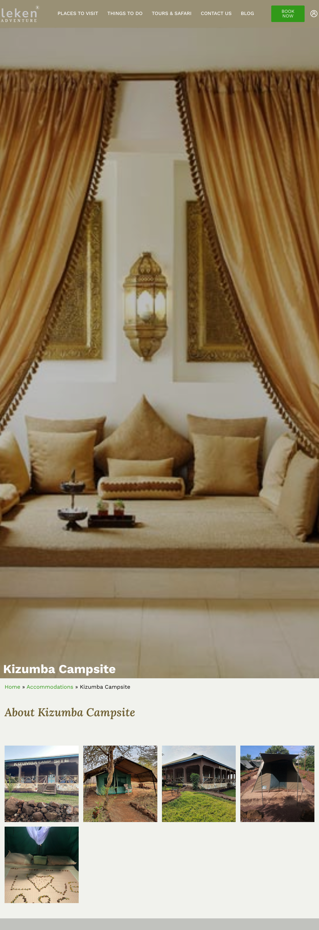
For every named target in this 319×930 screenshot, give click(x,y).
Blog (247, 13)
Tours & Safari (172, 13)
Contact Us (216, 13)
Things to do (125, 13)
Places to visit (78, 13)
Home (12, 687)
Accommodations (50, 687)
